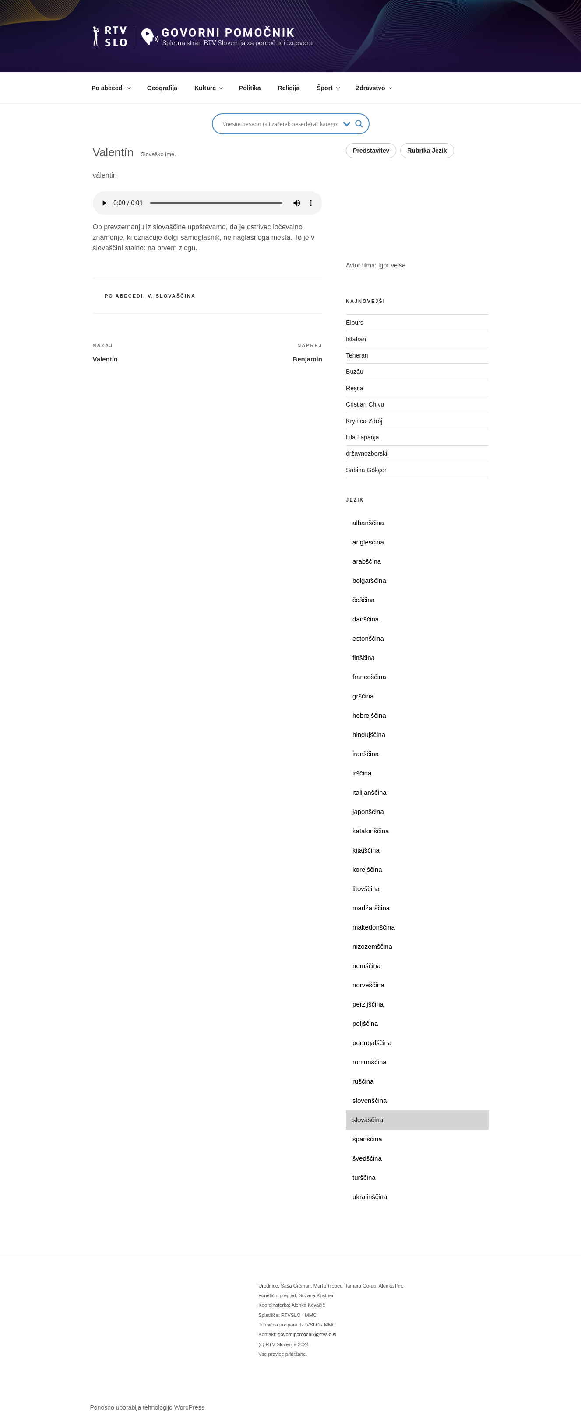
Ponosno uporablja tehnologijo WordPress (147, 1407)
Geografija (162, 87)
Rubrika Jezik (427, 150)
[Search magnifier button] (359, 124)
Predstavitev (371, 150)
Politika (250, 87)
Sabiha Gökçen (367, 470)
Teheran (357, 355)
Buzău (354, 371)
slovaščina (176, 295)
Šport (329, 87)
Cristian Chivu (365, 404)
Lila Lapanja (362, 437)
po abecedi (124, 295)
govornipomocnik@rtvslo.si (307, 1334)
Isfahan (356, 339)
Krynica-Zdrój (364, 421)
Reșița (354, 388)
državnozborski (366, 453)
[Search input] (280, 124)
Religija (289, 87)
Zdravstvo (375, 87)
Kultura (209, 87)
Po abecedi (112, 87)
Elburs (354, 322)
